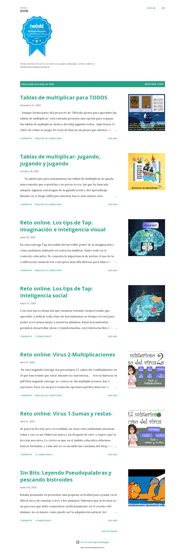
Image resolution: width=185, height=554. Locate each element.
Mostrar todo (154, 84)
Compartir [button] (26, 138)
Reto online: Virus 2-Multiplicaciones (67, 354)
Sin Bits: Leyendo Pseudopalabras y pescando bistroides (65, 476)
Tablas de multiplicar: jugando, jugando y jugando (60, 160)
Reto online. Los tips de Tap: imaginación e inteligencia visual (63, 226)
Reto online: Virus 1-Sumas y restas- (66, 413)
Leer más (112, 138)
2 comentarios (43, 336)
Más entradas (109, 531)
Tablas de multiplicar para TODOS (63, 97)
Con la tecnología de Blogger (92, 542)
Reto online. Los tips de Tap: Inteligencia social (56, 292)
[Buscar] (151, 8)
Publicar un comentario (48, 138)
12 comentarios (43, 454)
